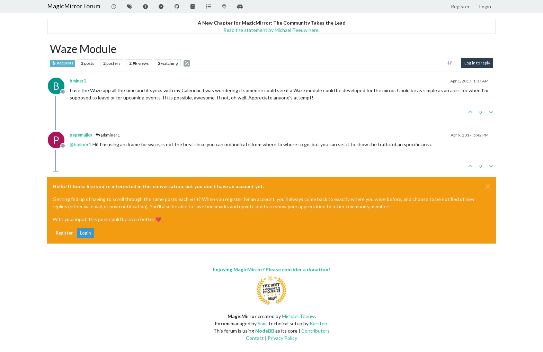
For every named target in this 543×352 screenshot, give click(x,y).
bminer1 (78, 80)
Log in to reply (477, 62)
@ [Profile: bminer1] (80, 144)
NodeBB (264, 331)
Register (64, 233)
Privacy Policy (282, 338)
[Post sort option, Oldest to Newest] (450, 63)
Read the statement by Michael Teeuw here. (271, 30)
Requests (62, 63)
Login (85, 233)
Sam (262, 323)
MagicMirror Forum (73, 6)
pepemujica (81, 135)
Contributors (315, 331)
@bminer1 (108, 135)
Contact (255, 338)
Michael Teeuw (298, 316)
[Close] (488, 186)
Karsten (318, 323)
